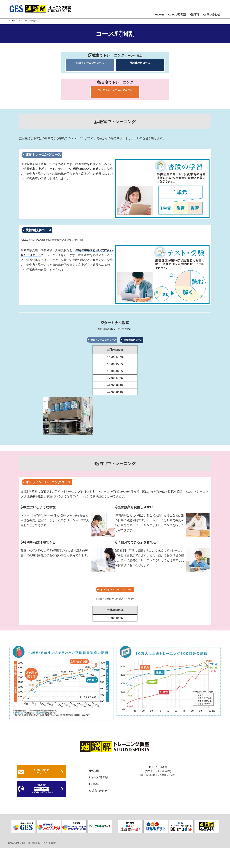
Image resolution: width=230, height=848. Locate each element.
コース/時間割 (176, 14)
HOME (159, 14)
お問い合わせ (211, 14)
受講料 (194, 14)
